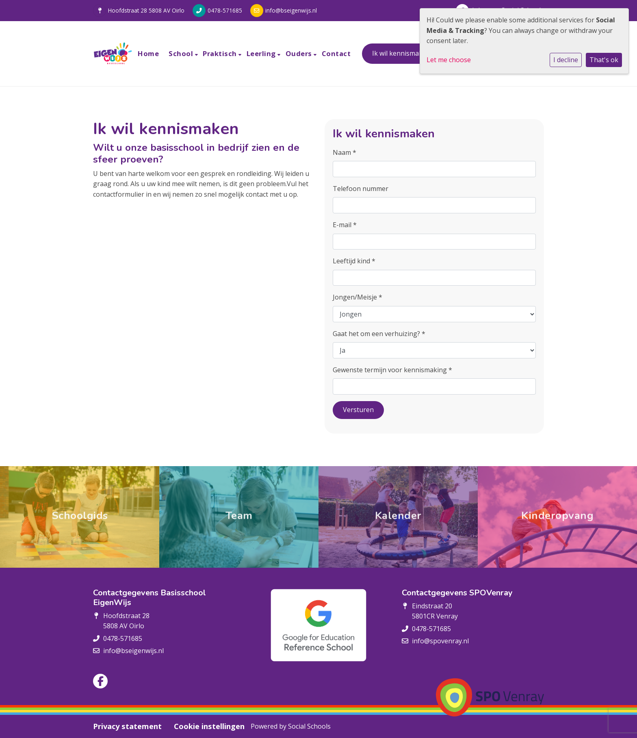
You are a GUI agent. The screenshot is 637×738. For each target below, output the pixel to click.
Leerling (262, 53)
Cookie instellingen (209, 726)
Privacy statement (127, 726)
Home (148, 53)
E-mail (345, 224)
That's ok (603, 59)
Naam (344, 152)
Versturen (358, 409)
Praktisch (220, 53)
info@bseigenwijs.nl (291, 10)
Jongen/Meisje (357, 297)
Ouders (300, 53)
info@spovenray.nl (440, 640)
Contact (336, 53)
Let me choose (449, 59)
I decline (565, 59)
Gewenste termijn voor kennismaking (392, 369)
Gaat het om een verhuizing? (379, 333)
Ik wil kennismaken (401, 53)
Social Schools (309, 726)
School (182, 53)
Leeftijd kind (354, 260)
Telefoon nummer (360, 188)
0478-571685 (225, 10)
